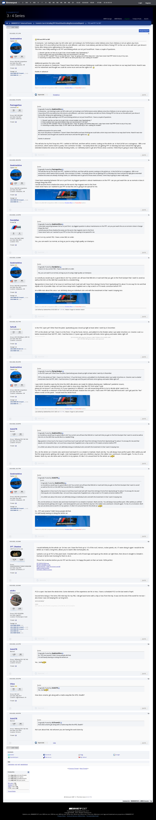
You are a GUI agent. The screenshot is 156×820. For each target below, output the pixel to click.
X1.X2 (78, 2)
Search (146, 19)
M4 (57, 2)
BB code (10, 783)
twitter (12, 755)
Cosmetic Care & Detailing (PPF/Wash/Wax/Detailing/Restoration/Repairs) (60, 23)
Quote (144, 95)
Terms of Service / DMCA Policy (76, 816)
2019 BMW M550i (15, 625)
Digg (81, 755)
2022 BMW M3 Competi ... (17, 73)
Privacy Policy (62, 816)
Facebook (48, 755)
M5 (61, 2)
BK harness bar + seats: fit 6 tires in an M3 (48, 566)
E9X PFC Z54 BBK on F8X (43, 565)
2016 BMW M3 (14, 631)
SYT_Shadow (15, 546)
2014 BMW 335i (14, 350)
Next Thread (83, 768)
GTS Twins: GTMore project (44, 569)
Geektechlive (16, 38)
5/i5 (34, 2)
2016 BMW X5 (14, 75)
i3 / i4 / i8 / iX (108, 2)
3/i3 (27, 2)
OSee (12, 684)
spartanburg (24, 764)
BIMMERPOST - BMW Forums (140, 801)
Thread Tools (143, 30)
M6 (65, 2)
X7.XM (99, 2)
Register (148, 3)
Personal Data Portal (92, 816)
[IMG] (9, 786)
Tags (9, 761)
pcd (16, 764)
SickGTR (13, 429)
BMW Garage (108, 19)
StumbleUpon (14, 757)
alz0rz (12, 590)
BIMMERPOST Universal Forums (21, 23)
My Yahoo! (83, 757)
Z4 (73, 2)
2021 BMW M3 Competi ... (17, 627)
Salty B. (13, 327)
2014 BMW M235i (15, 632)
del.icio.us (48, 757)
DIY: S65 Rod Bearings (43, 563)
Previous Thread (73, 768)
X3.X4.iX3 (85, 2)
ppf (19, 764)
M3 (54, 2)
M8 (69, 2)
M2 (50, 2)
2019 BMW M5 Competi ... (17, 629)
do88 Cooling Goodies (43, 568)
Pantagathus (56, 95)
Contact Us (126, 801)
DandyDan (14, 220)
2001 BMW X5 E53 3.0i (16, 349)
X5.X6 (92, 2)
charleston (11, 764)
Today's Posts (137, 19)
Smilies (10, 785)
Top (151, 801)
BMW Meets (118, 19)
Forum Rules (12, 791)
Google (118, 755)
